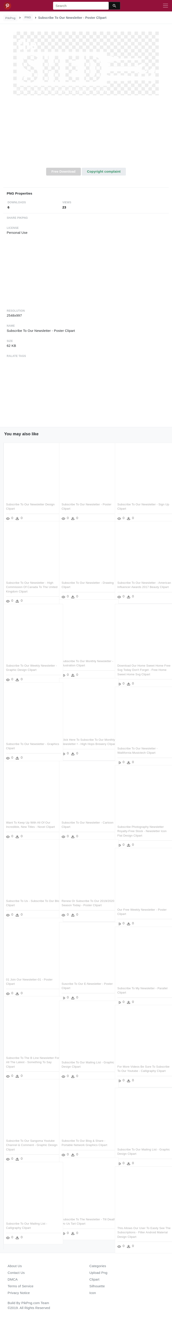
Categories (97, 1266)
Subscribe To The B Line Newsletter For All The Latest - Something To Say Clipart (30, 1056)
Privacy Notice (19, 1293)
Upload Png (98, 1273)
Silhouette (97, 1286)
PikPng (10, 18)
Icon (92, 1293)
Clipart (94, 1279)
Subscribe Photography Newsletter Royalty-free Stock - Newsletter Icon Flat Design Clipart (142, 825)
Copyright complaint (103, 171)
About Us (15, 1266)
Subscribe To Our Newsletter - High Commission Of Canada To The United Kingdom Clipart (29, 581)
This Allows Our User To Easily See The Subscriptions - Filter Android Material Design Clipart (141, 1226)
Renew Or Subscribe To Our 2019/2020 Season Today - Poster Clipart (84, 899)
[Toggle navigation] (165, 6)
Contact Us (16, 1273)
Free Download (63, 171)
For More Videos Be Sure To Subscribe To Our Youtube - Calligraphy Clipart (136, 1065)
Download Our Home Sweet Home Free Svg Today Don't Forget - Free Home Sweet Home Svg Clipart (141, 664)
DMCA (13, 1279)
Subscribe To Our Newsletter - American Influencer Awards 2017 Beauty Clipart (139, 581)
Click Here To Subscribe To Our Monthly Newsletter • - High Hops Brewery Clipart (84, 738)
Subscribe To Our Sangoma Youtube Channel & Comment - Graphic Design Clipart (30, 1139)
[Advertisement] (86, 134)
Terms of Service (20, 1286)
